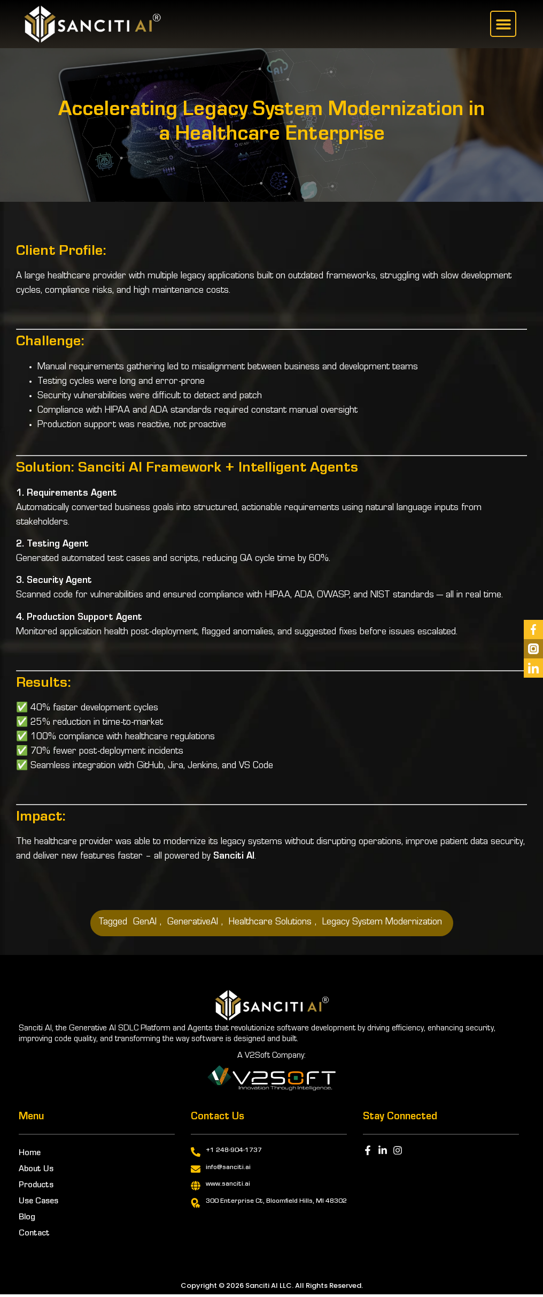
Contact (34, 1234)
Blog (27, 1217)
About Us (36, 1169)
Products (36, 1185)
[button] (503, 24)
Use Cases (38, 1201)
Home (30, 1153)
